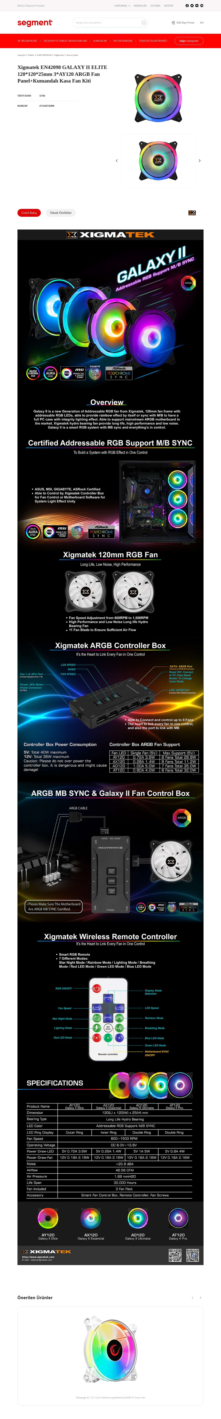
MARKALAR (140, 5)
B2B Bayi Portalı (182, 23)
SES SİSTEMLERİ (122, 40)
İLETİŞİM (155, 5)
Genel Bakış (29, 212)
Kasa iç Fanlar (72, 55)
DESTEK (168, 5)
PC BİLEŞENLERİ (27, 40)
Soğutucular (59, 55)
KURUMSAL (122, 5)
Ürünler (31, 55)
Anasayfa (21, 55)
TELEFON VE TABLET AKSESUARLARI (65, 40)
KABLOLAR (100, 40)
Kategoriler (189, 40)
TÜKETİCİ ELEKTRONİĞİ (153, 40)
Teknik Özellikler (60, 212)
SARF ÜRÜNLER (44, 55)
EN (202, 22)
